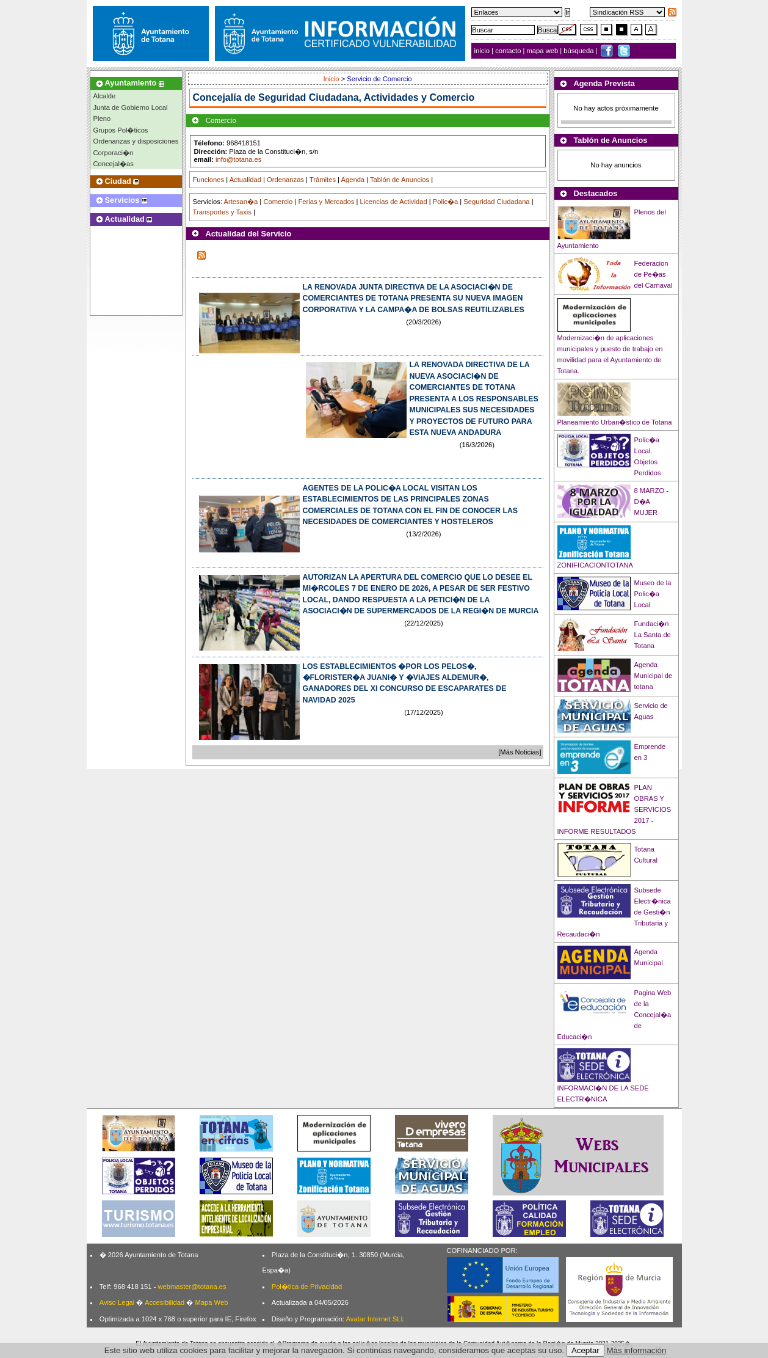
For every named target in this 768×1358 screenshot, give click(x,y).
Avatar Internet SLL (375, 1319)
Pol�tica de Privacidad (307, 1286)
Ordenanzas (285, 179)
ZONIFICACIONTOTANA (595, 565)
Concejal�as (113, 163)
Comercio (277, 201)
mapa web (543, 50)
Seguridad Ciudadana (496, 201)
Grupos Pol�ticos (120, 130)
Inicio (332, 78)
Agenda (353, 179)
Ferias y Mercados (326, 201)
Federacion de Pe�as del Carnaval (653, 274)
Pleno (102, 118)
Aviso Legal (117, 1302)
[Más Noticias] (519, 752)
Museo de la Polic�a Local (653, 593)
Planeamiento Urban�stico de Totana (614, 422)
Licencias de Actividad (393, 201)
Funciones (209, 179)
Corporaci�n (113, 152)
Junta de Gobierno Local (130, 107)
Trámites (323, 179)
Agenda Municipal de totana (653, 675)
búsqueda (579, 50)
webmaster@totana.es (192, 1286)
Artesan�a (240, 201)
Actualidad (245, 179)
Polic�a (445, 201)
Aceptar (585, 1350)
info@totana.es (238, 159)
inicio (483, 50)
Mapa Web (211, 1302)
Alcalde (104, 96)
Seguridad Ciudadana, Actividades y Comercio (366, 97)
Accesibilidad (164, 1302)
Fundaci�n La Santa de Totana (652, 634)
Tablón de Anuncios (399, 179)
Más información (637, 1350)
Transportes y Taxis (222, 212)
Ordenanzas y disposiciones (136, 141)
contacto (508, 50)
